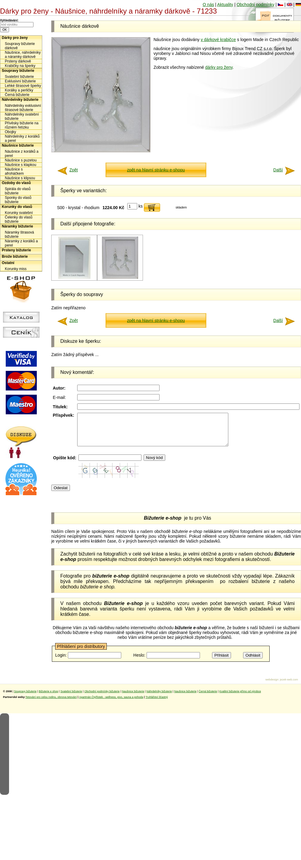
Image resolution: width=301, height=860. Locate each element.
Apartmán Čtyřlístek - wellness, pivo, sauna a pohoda (111, 703)
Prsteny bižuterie (16, 250)
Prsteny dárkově (18, 61)
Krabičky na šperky (20, 66)
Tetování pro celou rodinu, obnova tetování (51, 703)
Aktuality (225, 4)
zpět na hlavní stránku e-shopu (156, 169)
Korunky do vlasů (17, 207)
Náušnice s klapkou (20, 165)
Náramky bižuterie (17, 226)
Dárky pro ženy (15, 38)
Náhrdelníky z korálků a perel (22, 138)
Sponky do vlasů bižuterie (18, 200)
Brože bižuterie (15, 256)
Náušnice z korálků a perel (21, 153)
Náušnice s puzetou (20, 160)
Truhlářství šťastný (156, 703)
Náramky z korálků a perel (21, 243)
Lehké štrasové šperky (23, 86)
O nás (208, 4)
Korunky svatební (19, 213)
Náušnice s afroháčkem (14, 171)
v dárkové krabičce (218, 39)
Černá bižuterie (17, 95)
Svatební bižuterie (19, 77)
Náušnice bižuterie (18, 145)
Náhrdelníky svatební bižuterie (22, 116)
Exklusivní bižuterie (20, 81)
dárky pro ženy (219, 67)
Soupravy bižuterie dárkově (20, 46)
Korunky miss (16, 269)
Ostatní (8, 263)
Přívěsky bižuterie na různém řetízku (21, 125)
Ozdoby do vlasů (16, 183)
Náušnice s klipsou (20, 178)
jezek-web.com (289, 685)
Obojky (10, 132)
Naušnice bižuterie (133, 697)
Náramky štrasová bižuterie (19, 234)
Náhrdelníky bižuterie (20, 99)
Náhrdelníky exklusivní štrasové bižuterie (23, 108)
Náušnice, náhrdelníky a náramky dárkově (23, 54)
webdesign (271, 685)
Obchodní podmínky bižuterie (102, 697)
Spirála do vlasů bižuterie (17, 191)
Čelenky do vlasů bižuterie (18, 219)
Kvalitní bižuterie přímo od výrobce (240, 697)
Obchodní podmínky (255, 4)
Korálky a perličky (19, 90)
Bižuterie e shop (48, 697)
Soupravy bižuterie (18, 70)
